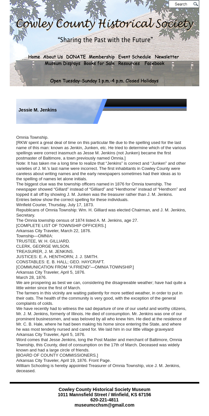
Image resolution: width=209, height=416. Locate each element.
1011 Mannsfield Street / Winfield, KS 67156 (104, 394)
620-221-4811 (104, 399)
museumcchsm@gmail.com (104, 405)
